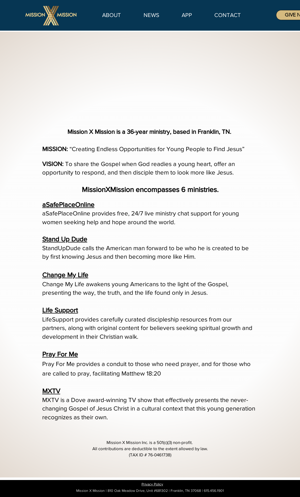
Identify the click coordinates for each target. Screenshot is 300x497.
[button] (151, 15)
